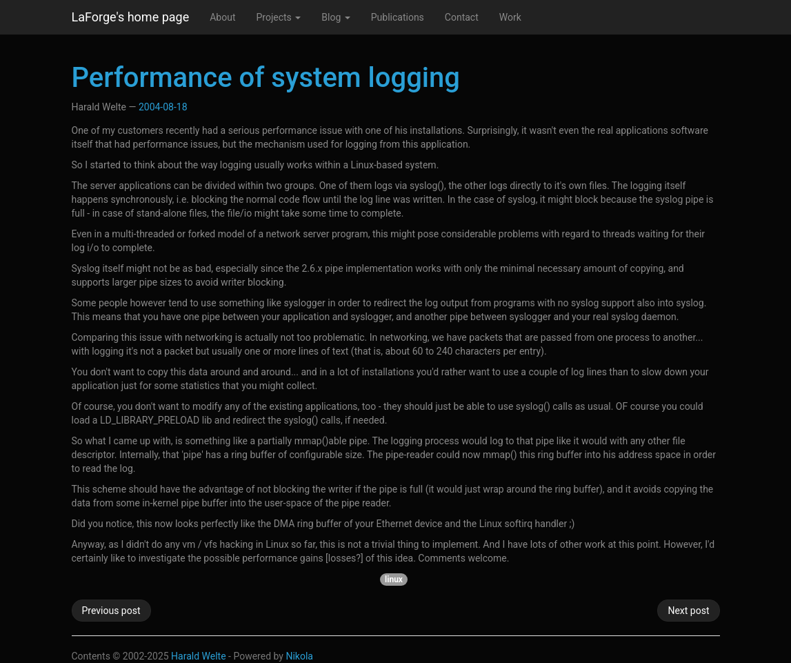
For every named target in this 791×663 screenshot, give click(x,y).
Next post (688, 610)
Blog (335, 17)
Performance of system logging (266, 77)
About (222, 17)
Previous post (111, 610)
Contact (462, 17)
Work (510, 17)
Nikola (299, 656)
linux (394, 579)
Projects (278, 17)
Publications (397, 17)
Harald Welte (198, 656)
